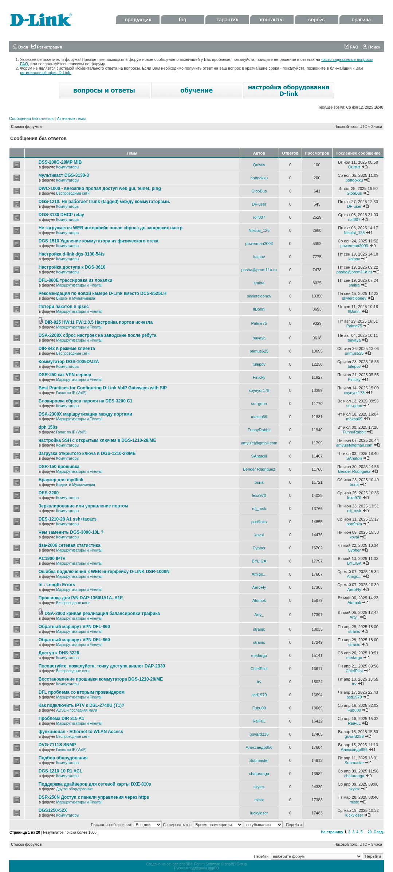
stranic (259, 629)
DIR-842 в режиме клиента (67, 348)
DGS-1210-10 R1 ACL (60, 771)
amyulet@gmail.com (259, 443)
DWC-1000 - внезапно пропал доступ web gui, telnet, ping (100, 188)
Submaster (259, 760)
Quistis (259, 165)
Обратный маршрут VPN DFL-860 (74, 626)
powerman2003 (259, 243)
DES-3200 (49, 492)
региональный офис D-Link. (45, 72)
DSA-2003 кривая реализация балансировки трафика (102, 613)
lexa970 (259, 495)
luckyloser (259, 813)
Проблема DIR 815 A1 (61, 718)
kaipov (259, 256)
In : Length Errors (57, 584)
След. (379, 832)
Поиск (371, 47)
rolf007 (259, 217)
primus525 (259, 351)
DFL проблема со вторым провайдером (82, 692)
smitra (259, 283)
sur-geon (259, 403)
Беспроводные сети (72, 193)
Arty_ (259, 614)
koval (259, 535)
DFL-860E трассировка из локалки (76, 280)
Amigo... (259, 574)
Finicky (259, 377)
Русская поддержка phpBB (196, 868)
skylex (259, 787)
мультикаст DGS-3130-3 (64, 175)
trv (259, 682)
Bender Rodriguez (259, 469)
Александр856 (259, 747)
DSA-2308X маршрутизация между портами (85, 414)
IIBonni (259, 309)
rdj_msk (259, 508)
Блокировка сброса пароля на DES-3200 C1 (86, 401)
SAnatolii (259, 456)
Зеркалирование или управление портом (83, 506)
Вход (20, 47)
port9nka (259, 521)
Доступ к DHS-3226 (59, 652)
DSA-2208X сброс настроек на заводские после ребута (98, 335)
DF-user (259, 204)
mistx (259, 800)
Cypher (259, 548)
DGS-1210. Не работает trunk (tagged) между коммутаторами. (104, 201)
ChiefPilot (259, 668)
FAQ (351, 47)
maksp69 (259, 416)
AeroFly (259, 587)
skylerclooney (259, 296)
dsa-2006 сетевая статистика (70, 545)
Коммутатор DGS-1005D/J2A (69, 361)
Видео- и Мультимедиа (75, 298)
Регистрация (46, 47)
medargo (259, 655)
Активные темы (71, 118)
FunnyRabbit (259, 430)
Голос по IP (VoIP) (71, 393)
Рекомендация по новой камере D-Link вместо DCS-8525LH (102, 293)
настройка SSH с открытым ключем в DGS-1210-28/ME (97, 440)
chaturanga (259, 773)
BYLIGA (259, 561)
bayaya (259, 338)
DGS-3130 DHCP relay (61, 214)
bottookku (259, 178)
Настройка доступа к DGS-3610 (72, 267)
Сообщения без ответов (31, 118)
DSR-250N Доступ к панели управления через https (94, 797)
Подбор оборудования (63, 757)
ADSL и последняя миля (76, 710)
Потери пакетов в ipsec (64, 306)
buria (259, 482)
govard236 (258, 734)
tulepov (259, 364)
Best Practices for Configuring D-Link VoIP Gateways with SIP (103, 387)
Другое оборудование (74, 789)
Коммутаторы (67, 167)
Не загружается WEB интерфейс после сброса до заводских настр (110, 227)
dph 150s (48, 427)
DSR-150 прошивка (59, 466)
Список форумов (26, 127)
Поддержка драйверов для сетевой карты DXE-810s (95, 784)
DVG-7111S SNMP (57, 744)
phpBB (185, 864)
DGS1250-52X (53, 810)
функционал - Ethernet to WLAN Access (81, 731)
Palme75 (259, 323)
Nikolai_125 (259, 230)
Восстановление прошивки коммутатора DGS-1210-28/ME (101, 679)
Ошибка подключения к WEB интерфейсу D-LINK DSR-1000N (104, 571)
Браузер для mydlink (61, 479)
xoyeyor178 (259, 390)
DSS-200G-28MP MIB (60, 162)
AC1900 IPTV (52, 558)
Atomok (259, 600)
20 (370, 832)
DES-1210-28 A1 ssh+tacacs (68, 519)
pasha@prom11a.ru (259, 270)
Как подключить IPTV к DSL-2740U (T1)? (81, 705)
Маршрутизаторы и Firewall (79, 285)
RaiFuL (259, 721)
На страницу (332, 832)
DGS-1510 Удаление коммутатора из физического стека (98, 241)
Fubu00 (259, 708)
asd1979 (259, 695)
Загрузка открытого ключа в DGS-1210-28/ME (87, 453)
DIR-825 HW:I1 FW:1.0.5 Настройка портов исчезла (99, 322)
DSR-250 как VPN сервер (65, 374)
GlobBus (259, 191)
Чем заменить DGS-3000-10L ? (71, 532)
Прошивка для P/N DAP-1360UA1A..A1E (81, 597)
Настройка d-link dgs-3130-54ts (72, 254)
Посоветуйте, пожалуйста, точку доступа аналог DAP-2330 (102, 666)
